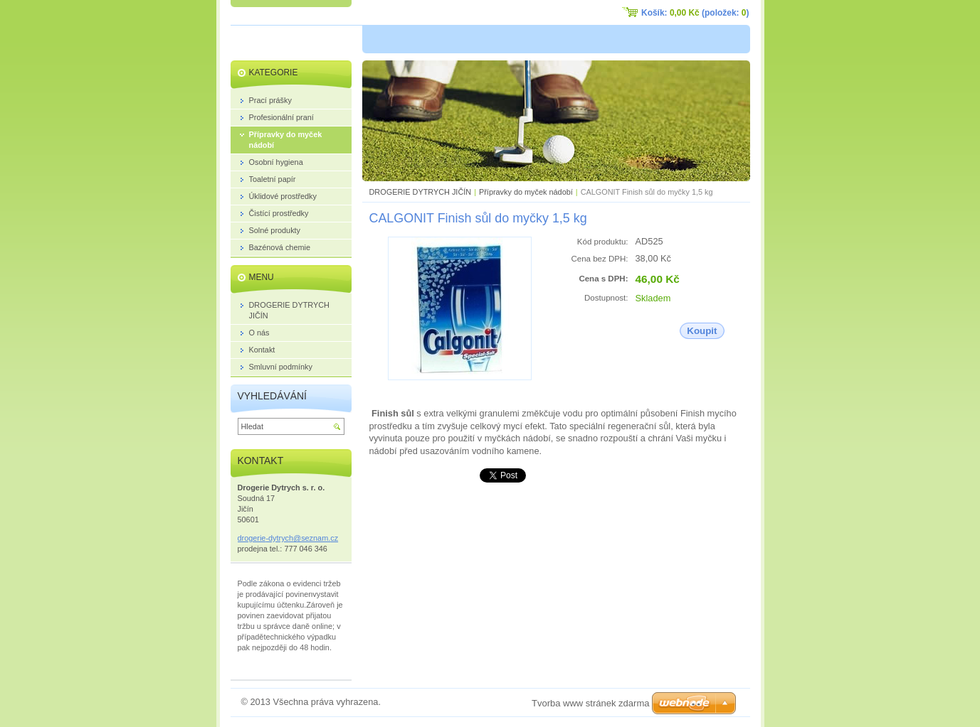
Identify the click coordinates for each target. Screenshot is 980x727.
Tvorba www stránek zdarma (590, 703)
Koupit (702, 330)
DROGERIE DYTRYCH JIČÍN (420, 192)
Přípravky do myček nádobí (526, 192)
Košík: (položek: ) (695, 13)
